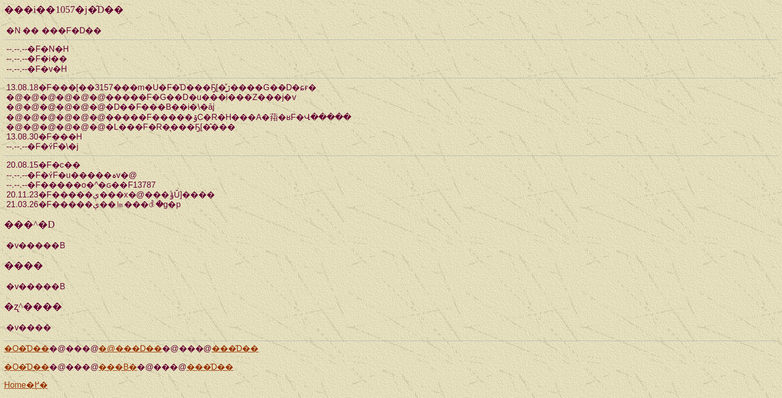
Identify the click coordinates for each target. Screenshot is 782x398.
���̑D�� (235, 348)
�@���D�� (130, 348)
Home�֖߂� (26, 385)
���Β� (117, 367)
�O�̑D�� (26, 348)
